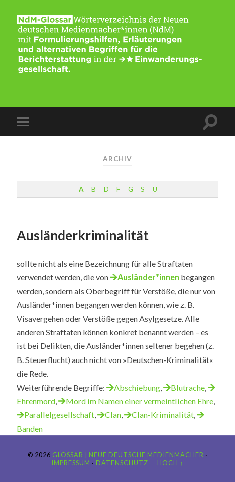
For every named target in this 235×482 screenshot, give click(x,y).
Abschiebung (137, 387)
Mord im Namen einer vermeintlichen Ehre (139, 401)
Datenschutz (122, 463)
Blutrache (188, 387)
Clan (113, 414)
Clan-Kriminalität (163, 414)
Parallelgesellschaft (59, 414)
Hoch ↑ (170, 463)
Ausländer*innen (148, 277)
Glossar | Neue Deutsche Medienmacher (128, 455)
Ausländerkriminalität (83, 235)
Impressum (70, 463)
